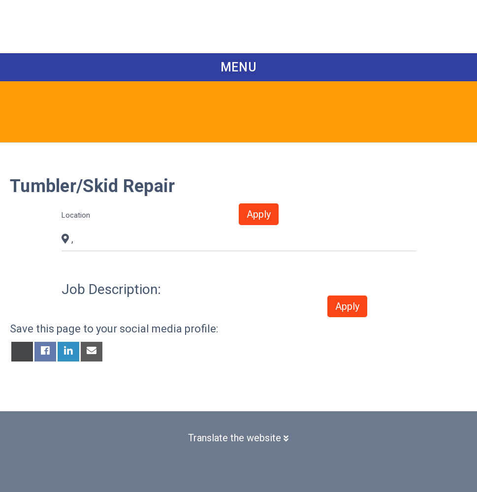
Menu (239, 67)
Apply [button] (259, 214)
